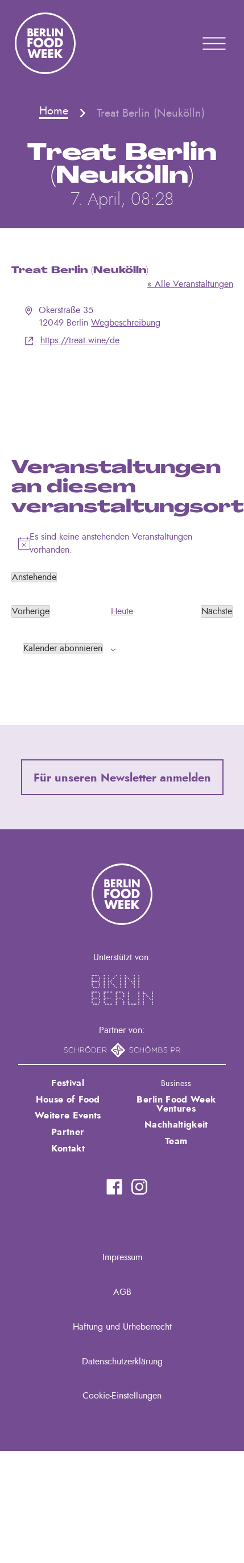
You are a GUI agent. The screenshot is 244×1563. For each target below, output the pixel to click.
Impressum (122, 1257)
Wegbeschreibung (125, 322)
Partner (67, 1132)
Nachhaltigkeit (176, 1124)
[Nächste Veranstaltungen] (217, 611)
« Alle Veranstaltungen (190, 284)
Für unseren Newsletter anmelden (122, 778)
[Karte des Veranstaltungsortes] (122, 389)
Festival (67, 1083)
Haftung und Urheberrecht (122, 1326)
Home (53, 111)
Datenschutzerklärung (122, 1361)
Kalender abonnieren (62, 648)
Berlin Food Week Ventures (176, 1104)
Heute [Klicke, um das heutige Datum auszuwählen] (122, 611)
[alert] (122, 543)
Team (176, 1141)
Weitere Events (68, 1115)
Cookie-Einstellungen (122, 1395)
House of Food (68, 1099)
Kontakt (68, 1148)
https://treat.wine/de (79, 340)
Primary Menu (199, 43)
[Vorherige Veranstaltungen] (30, 611)
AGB (122, 1292)
